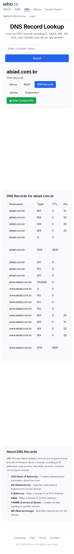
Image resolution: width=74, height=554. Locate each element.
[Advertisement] (37, 149)
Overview (20, 537)
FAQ (32, 537)
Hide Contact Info (21, 100)
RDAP (18, 9)
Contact (55, 537)
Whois (13, 84)
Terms (42, 537)
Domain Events (53, 9)
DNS (27, 9)
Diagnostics (32, 92)
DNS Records (45, 84)
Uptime (37, 9)
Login (32, 16)
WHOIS (7, 9)
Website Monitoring (14, 16)
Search (37, 58)
